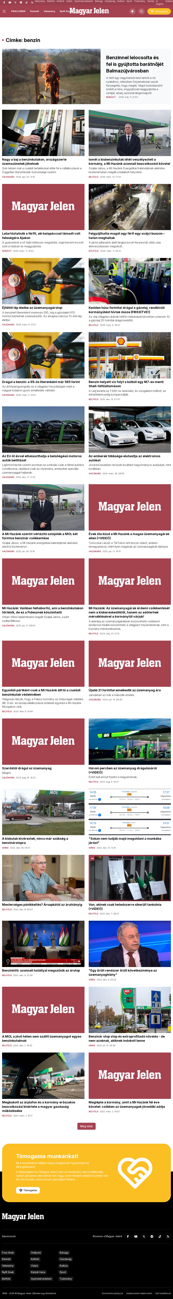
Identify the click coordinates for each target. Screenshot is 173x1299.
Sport (63, 1272)
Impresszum (9, 1236)
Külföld (35, 1259)
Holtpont (36, 1252)
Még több (86, 1126)
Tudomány (66, 1278)
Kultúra (64, 1265)
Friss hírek (8, 1252)
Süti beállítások (163, 1293)
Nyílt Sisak (66, 11)
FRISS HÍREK (18, 11)
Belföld (6, 1278)
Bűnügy (64, 1252)
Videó (34, 1265)
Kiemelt (34, 11)
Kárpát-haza (38, 1272)
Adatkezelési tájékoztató (139, 1293)
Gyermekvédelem (41, 1278)
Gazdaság (65, 1259)
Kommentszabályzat (112, 1293)
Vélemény (49, 11)
